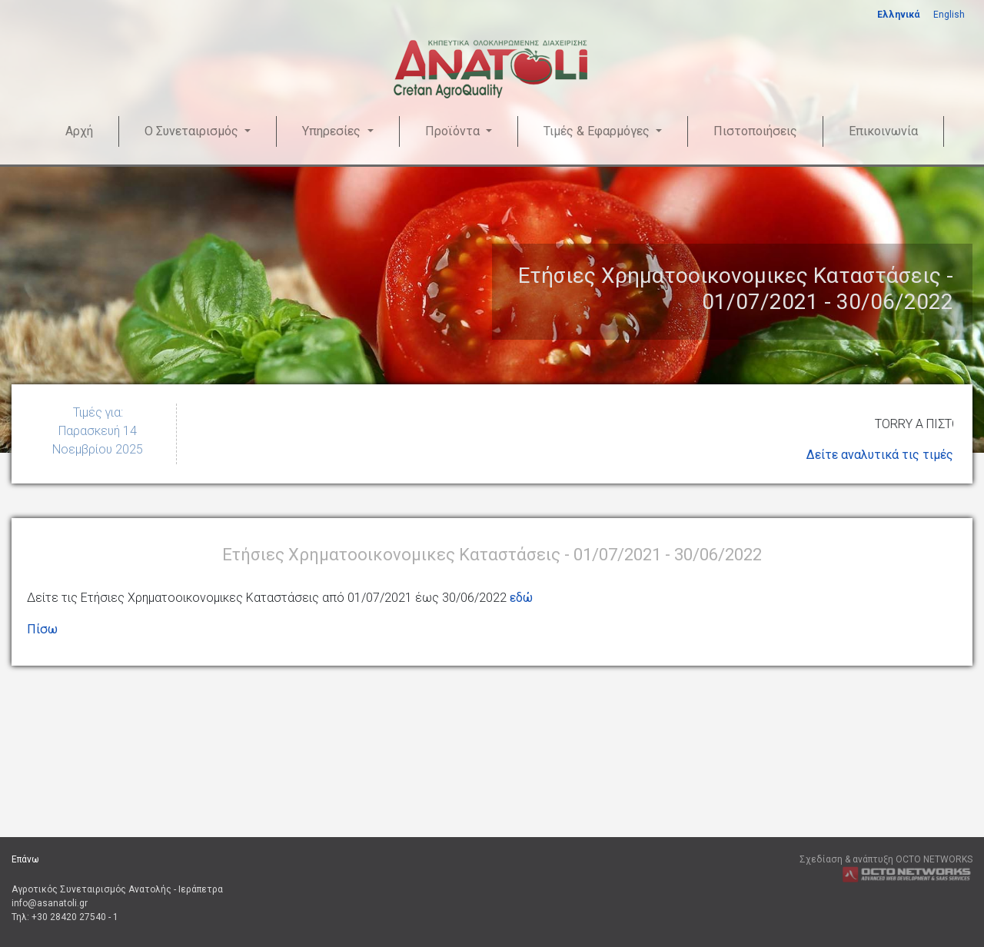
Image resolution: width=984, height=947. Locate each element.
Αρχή (79, 131)
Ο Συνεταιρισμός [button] (193, 131)
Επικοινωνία (883, 131)
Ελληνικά (898, 14)
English (949, 14)
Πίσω (42, 629)
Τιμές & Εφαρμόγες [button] (598, 131)
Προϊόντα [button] (454, 131)
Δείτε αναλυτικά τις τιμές (879, 454)
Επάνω (25, 859)
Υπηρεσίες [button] (333, 131)
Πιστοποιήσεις (755, 131)
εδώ (521, 597)
